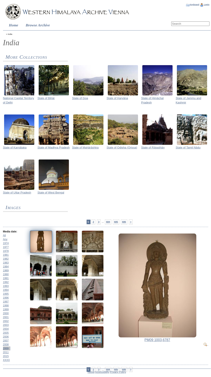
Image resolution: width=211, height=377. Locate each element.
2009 (6, 348)
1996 (6, 297)
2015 (6, 356)
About (91, 372)
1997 (6, 301)
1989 (6, 270)
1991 (6, 278)
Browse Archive (38, 25)
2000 (6, 313)
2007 (6, 340)
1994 (6, 290)
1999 (6, 309)
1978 (6, 251)
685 (116, 222)
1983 (6, 262)
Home (13, 25)
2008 (6, 344)
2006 (6, 336)
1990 (6, 274)
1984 (6, 266)
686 (124, 222)
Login (206, 4)
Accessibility (102, 372)
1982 (6, 258)
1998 (6, 305)
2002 (6, 321)
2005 (6, 332)
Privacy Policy (118, 372)
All (4, 235)
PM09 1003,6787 (157, 340)
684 (108, 222)
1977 (6, 247)
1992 (6, 282)
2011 (6, 352)
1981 (6, 254)
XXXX (6, 360)
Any (5, 239)
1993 (6, 286)
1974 (6, 243)
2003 (6, 325)
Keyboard (194, 4)
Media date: (10, 231)
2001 (6, 317)
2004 (6, 328)
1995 (6, 293)
